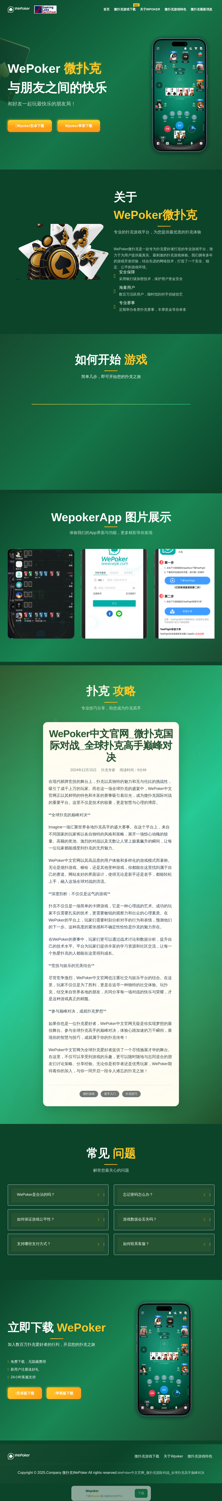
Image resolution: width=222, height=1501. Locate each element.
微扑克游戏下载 (120, 8)
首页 (100, 9)
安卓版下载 (29, 1411)
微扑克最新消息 (200, 9)
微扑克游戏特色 (173, 9)
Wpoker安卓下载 (36, 129)
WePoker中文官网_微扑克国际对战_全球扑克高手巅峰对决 (161, 1490)
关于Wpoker (146, 9)
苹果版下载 (78, 1411)
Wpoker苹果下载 (99, 129)
